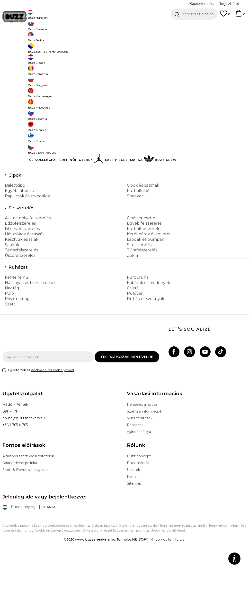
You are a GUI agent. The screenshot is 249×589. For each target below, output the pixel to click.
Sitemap (134, 519)
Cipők (15, 211)
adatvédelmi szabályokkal (52, 406)
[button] (194, 14)
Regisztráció (228, 3)
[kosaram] (240, 15)
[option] (124, 27)
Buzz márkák (138, 499)
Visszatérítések (139, 454)
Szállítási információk (144, 447)
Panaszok (135, 461)
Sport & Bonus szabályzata (25, 506)
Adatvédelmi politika (19, 499)
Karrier (132, 512)
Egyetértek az (41, 406)
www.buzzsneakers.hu (95, 575)
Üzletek (133, 506)
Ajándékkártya (139, 468)
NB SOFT (140, 575)
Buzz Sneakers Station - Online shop (28, 39)
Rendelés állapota (142, 440)
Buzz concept (139, 492)
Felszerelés (21, 244)
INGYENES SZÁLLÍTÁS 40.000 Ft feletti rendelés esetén (122, 26)
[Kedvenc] (225, 16)
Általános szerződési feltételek (28, 492)
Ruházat (18, 303)
